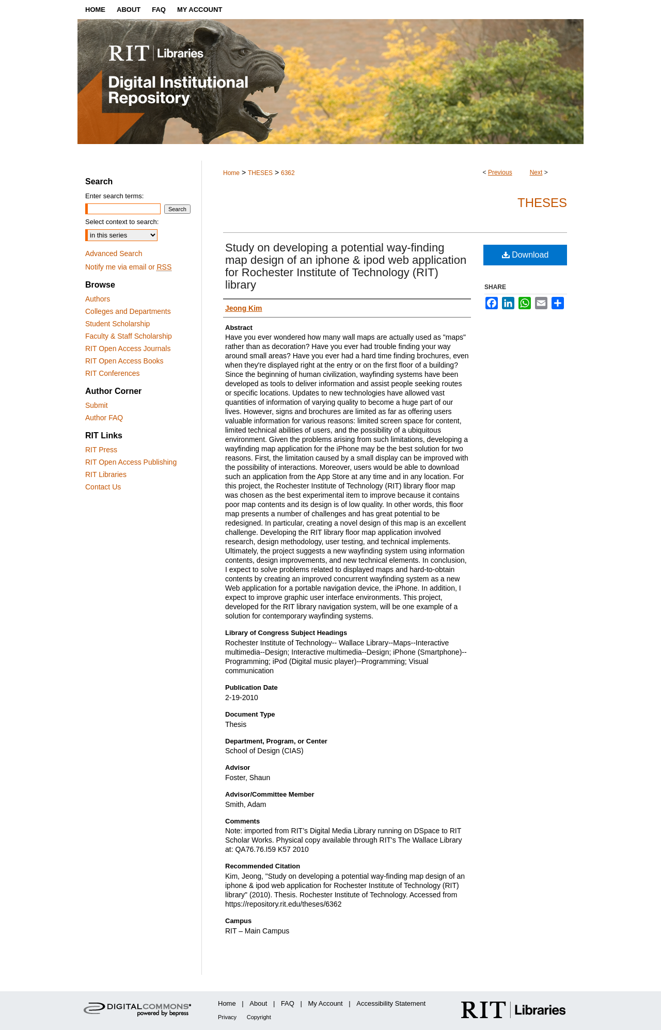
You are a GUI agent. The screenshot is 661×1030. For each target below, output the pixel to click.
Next (536, 172)
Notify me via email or (128, 267)
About (258, 1003)
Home (231, 173)
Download (525, 254)
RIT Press (101, 450)
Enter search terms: (114, 196)
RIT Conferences (112, 373)
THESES (260, 173)
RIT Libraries (106, 474)
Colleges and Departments (128, 311)
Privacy (227, 1017)
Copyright (259, 1017)
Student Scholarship (117, 324)
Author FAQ (104, 418)
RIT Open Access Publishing (131, 462)
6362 (288, 173)
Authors (97, 299)
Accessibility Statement (391, 1003)
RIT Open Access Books (124, 361)
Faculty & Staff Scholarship (128, 336)
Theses (542, 203)
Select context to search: (122, 222)
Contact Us (103, 487)
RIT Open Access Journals (127, 348)
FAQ (287, 1003)
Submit (96, 405)
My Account (325, 1003)
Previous (500, 172)
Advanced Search (114, 253)
